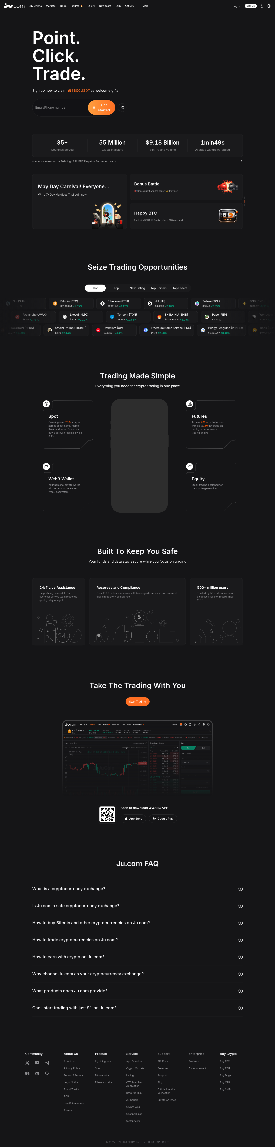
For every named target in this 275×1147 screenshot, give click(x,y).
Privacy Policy (72, 1068)
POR (66, 1096)
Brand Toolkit (71, 1089)
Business (194, 1061)
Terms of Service (73, 1075)
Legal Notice (71, 1082)
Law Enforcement (74, 1103)
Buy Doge (225, 1075)
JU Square (132, 1099)
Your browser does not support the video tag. (194, 54)
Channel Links (134, 1113)
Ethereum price (103, 1082)
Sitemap (68, 1110)
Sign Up (251, 6)
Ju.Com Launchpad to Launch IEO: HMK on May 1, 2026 (68, 161)
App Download (134, 1061)
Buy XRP (225, 1082)
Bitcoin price (102, 1075)
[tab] (137, 889)
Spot (97, 1068)
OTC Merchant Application (134, 1084)
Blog (160, 1082)
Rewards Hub (134, 1092)
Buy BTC (225, 1061)
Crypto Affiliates (166, 1099)
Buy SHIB (225, 1089)
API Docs (162, 1061)
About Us (69, 1061)
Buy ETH (225, 1068)
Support (162, 1075)
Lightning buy (103, 1061)
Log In (236, 6)
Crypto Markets (135, 1068)
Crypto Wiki (133, 1106)
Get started (101, 107)
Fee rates (162, 1068)
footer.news (133, 1120)
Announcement (197, 1068)
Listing (130, 1075)
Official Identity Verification (166, 1091)
